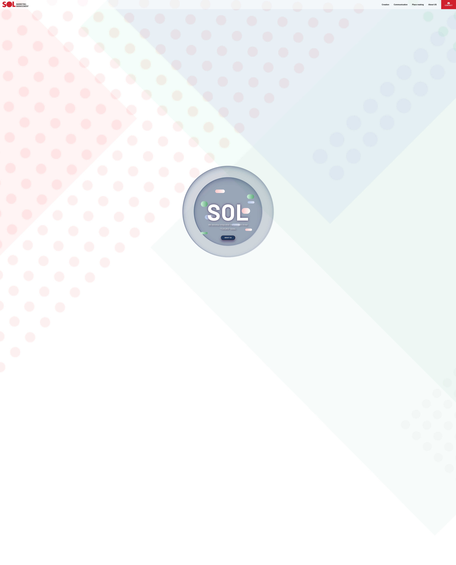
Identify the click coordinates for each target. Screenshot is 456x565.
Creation (385, 5)
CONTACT (448, 5)
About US (432, 5)
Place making (418, 5)
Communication (401, 5)
